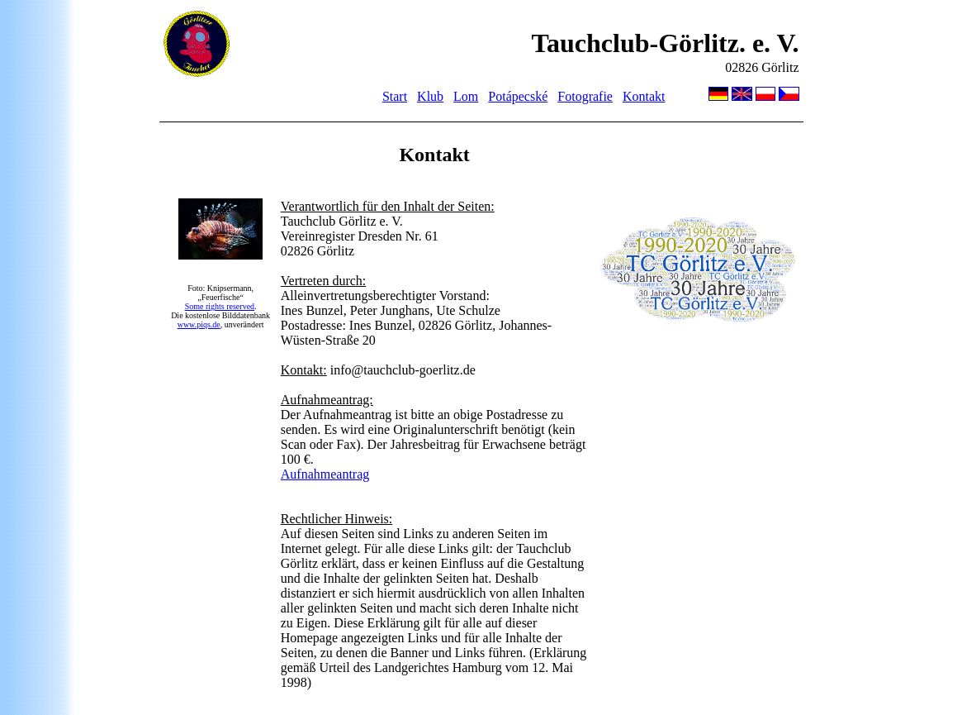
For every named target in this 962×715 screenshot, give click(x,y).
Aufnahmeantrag (325, 474)
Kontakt (644, 96)
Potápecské (517, 96)
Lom (465, 96)
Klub (430, 96)
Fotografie (585, 96)
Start (394, 96)
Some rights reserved (219, 306)
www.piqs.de (199, 324)
